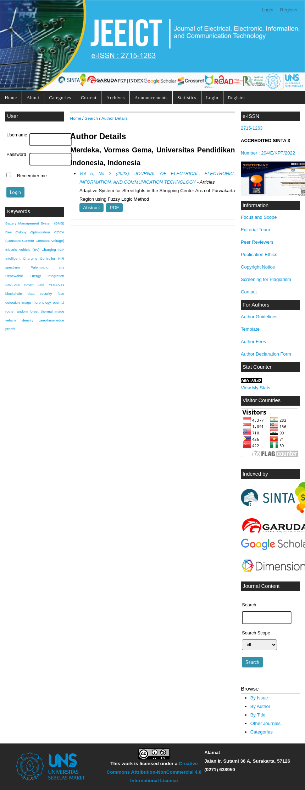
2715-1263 (252, 128)
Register (289, 9)
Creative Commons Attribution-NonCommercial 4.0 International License (154, 772)
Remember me (32, 175)
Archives (115, 97)
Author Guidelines (259, 316)
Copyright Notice (258, 267)
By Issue (259, 697)
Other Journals (265, 723)
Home (11, 97)
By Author (260, 706)
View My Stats (255, 387)
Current (88, 97)
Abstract (91, 207)
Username (16, 134)
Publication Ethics (259, 254)
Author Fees (253, 341)
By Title (258, 715)
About (33, 97)
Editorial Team (255, 229)
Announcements (150, 97)
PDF (114, 207)
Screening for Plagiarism (266, 279)
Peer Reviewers (257, 242)
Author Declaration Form (266, 354)
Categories (60, 97)
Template (250, 329)
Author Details (114, 118)
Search (91, 118)
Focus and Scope (259, 217)
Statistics (186, 97)
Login (267, 9)
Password (16, 154)
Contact (249, 291)
